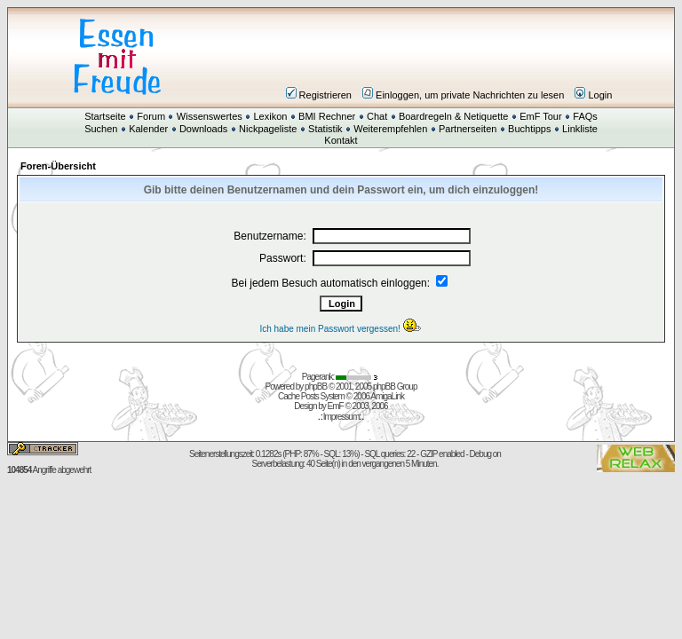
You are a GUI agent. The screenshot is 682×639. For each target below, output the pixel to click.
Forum (151, 116)
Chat (377, 116)
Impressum (341, 417)
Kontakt (340, 140)
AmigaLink (387, 396)
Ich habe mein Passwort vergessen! (340, 329)
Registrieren (319, 95)
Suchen (100, 128)
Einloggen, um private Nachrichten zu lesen (463, 95)
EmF (336, 406)
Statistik (325, 128)
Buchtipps (529, 128)
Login (593, 95)
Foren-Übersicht (58, 166)
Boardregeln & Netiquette (454, 116)
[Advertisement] (447, 56)
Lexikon (270, 116)
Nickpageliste (268, 128)
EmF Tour (540, 116)
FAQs (585, 116)
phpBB (316, 386)
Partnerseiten (467, 128)
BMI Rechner (326, 116)
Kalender (148, 128)
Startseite (104, 116)
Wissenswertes (209, 116)
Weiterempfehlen (390, 128)
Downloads (203, 128)
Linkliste (580, 128)
